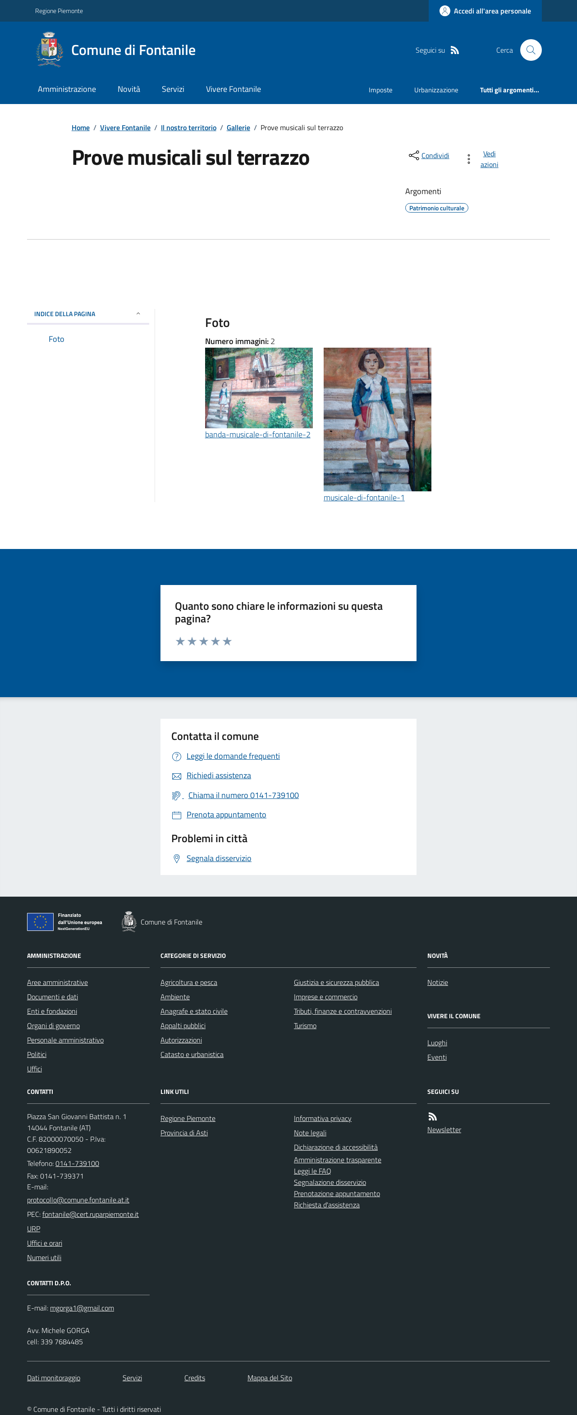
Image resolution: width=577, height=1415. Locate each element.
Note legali (310, 1132)
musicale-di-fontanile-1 (364, 497)
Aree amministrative (57, 982)
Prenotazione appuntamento (337, 1193)
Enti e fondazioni (52, 1011)
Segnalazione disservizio (330, 1182)
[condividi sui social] (428, 155)
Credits (194, 1377)
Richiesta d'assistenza (327, 1204)
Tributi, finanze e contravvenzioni (343, 1011)
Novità (129, 89)
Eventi (437, 1057)
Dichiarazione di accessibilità (336, 1147)
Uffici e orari (44, 1243)
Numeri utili (44, 1257)
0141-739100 (77, 1163)
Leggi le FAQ (312, 1171)
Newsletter (444, 1129)
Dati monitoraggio (53, 1377)
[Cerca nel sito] (527, 50)
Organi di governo (53, 1025)
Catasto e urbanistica (192, 1054)
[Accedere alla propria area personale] (485, 11)
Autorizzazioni (181, 1039)
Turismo (305, 1025)
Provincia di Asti (184, 1132)
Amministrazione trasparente (337, 1159)
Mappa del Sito (269, 1377)
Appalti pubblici (183, 1025)
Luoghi (437, 1042)
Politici (36, 1054)
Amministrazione (67, 89)
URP (33, 1228)
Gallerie (238, 127)
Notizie (437, 982)
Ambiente (175, 996)
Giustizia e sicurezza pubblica (336, 982)
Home (81, 127)
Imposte (381, 90)
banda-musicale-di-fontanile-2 (258, 434)
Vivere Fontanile (233, 89)
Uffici (34, 1068)
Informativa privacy (323, 1118)
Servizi (173, 89)
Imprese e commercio (325, 996)
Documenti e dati (52, 996)
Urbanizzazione (436, 90)
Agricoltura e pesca (188, 982)
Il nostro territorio (188, 127)
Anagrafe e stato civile (194, 1011)
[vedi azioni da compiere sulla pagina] (483, 159)
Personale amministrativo (65, 1039)
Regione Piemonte (59, 10)
